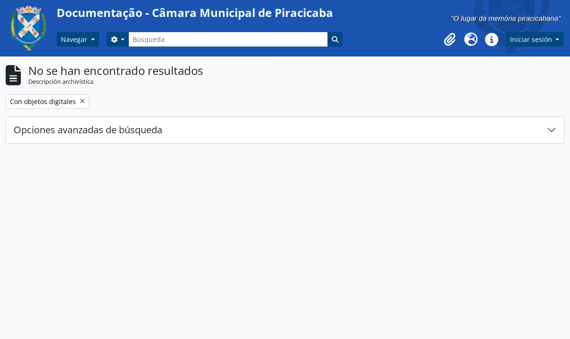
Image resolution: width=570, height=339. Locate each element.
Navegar (75, 39)
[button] (450, 39)
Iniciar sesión (532, 39)
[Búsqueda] (227, 39)
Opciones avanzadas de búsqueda (88, 129)
